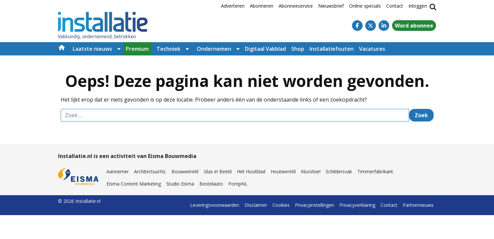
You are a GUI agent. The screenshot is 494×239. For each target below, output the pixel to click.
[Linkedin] (384, 25)
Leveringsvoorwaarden (214, 205)
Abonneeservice (296, 6)
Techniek (168, 48)
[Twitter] (370, 25)
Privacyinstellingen (314, 205)
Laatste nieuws (92, 48)
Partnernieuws (418, 205)
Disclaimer (256, 205)
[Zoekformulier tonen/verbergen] (433, 7)
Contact (394, 6)
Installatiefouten (332, 48)
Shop (297, 48)
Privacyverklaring (357, 205)
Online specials (365, 6)
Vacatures (372, 48)
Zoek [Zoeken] (421, 115)
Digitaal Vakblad (265, 48)
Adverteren (233, 6)
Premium (137, 48)
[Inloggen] (417, 7)
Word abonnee (414, 25)
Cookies (281, 205)
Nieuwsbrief (331, 6)
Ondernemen (214, 48)
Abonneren (261, 6)
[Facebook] (357, 25)
